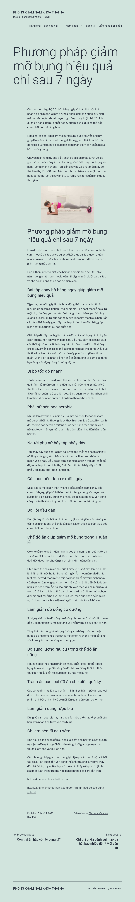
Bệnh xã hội (51, 25)
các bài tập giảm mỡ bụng (54, 135)
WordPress (115, 888)
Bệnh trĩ (90, 25)
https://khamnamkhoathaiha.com (47, 779)
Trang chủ (34, 25)
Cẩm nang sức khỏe (110, 25)
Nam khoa (72, 25)
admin (33, 817)
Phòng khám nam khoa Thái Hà (38, 12)
